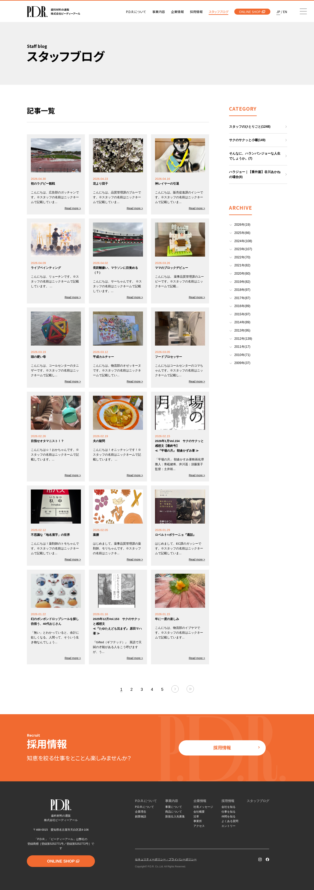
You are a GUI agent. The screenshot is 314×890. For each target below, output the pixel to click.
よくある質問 (229, 821)
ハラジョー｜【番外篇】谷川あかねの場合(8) (254, 174)
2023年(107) (243, 249)
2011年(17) (242, 346)
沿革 (196, 816)
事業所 (197, 821)
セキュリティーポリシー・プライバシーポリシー (166, 859)
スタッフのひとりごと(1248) (249, 126)
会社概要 (199, 811)
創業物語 (140, 816)
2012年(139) (243, 338)
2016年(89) (242, 306)
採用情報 (236, 747)
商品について (173, 811)
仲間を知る (228, 816)
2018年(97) (242, 289)
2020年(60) (242, 273)
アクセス (199, 825)
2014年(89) (242, 322)
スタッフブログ (258, 801)
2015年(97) (242, 314)
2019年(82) (242, 281)
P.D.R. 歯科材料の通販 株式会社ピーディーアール (53, 11)
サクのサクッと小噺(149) (247, 140)
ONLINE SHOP (252, 11)
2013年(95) (242, 330)
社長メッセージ (203, 806)
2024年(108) (243, 241)
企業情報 (199, 801)
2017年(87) (242, 298)
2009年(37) (242, 363)
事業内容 (171, 801)
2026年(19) (242, 224)
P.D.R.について (146, 801)
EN (285, 11)
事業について (173, 806)
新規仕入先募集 (175, 816)
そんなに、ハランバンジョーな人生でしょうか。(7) (254, 156)
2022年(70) (242, 257)
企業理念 (140, 811)
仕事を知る (228, 811)
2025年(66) (242, 233)
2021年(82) (242, 265)
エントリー (228, 825)
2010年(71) (242, 355)
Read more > (73, 208)
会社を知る (228, 806)
